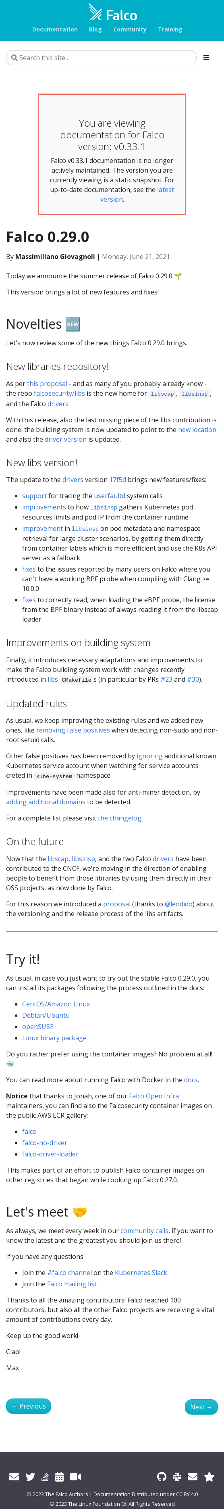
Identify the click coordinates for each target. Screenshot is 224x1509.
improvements (44, 507)
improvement (42, 528)
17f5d (117, 479)
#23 (166, 679)
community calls (144, 1230)
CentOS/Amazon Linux (56, 1004)
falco (29, 1131)
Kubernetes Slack (141, 1272)
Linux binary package (54, 1037)
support (34, 495)
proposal (117, 904)
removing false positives (73, 730)
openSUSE (38, 1026)
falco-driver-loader (50, 1154)
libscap (58, 858)
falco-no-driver (44, 1142)
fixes (29, 569)
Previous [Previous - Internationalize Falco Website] (28, 1406)
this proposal (47, 383)
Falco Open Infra (154, 1096)
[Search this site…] (101, 57)
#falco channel (69, 1272)
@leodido (179, 904)
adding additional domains (45, 801)
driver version (66, 439)
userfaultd (109, 495)
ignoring (150, 755)
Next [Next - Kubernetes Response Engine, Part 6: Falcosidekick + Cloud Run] (201, 1407)
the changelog (119, 818)
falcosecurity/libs (59, 393)
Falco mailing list (72, 1283)
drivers (58, 403)
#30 (193, 679)
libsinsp (83, 858)
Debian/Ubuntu (46, 1015)
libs (53, 679)
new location (197, 429)
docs (191, 1079)
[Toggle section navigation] (206, 57)
